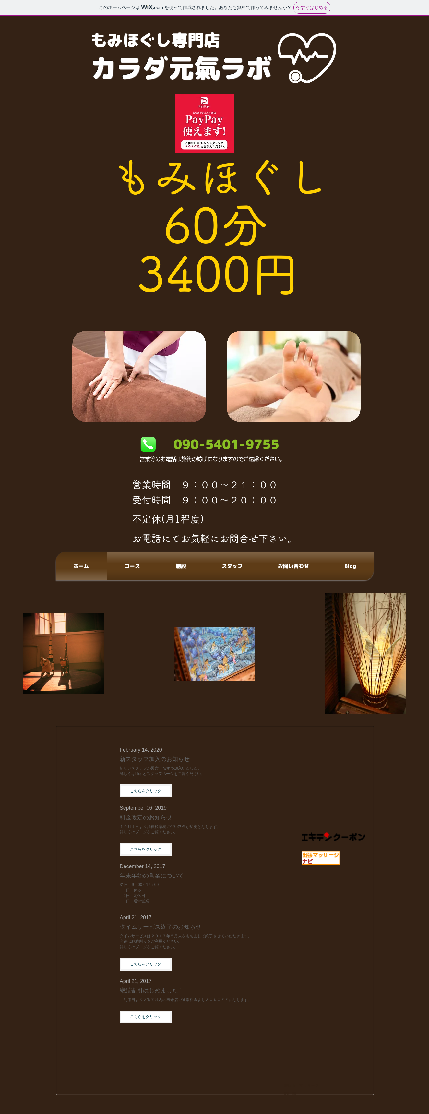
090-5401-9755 (226, 444)
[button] (146, 790)
